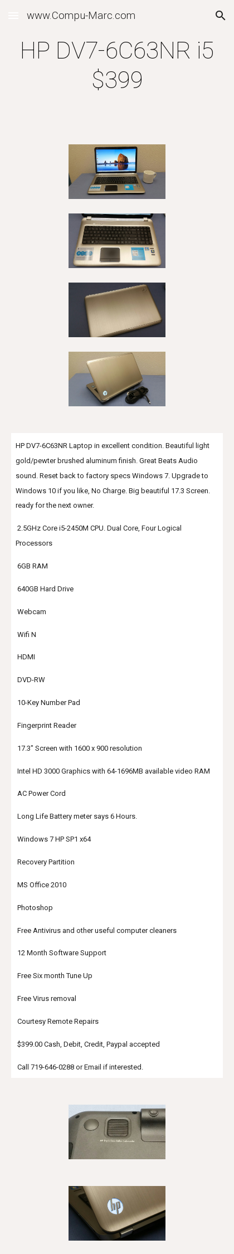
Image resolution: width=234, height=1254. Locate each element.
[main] (116, 65)
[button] (13, 15)
